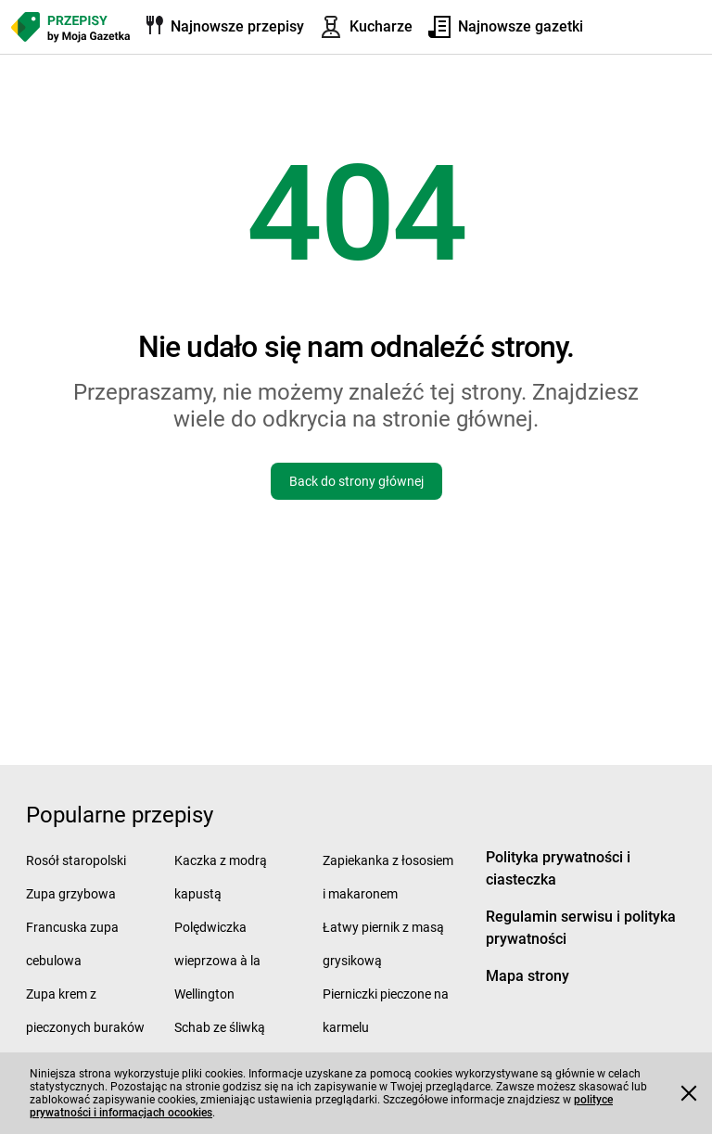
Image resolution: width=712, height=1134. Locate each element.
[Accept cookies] (688, 1093)
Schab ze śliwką (219, 1027)
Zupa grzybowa (71, 893)
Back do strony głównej (356, 481)
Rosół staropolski (76, 860)
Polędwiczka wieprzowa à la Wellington (217, 960)
